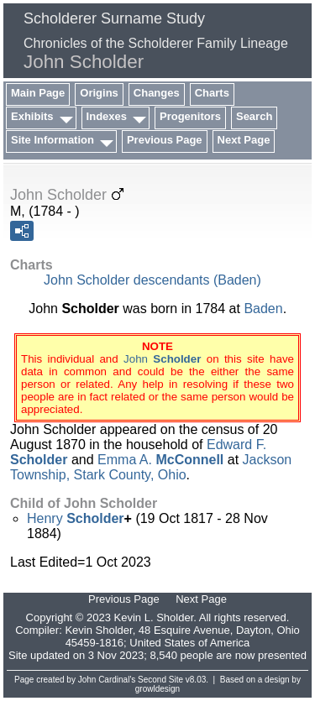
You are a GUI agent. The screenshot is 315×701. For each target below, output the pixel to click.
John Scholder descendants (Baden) (152, 280)
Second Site (160, 679)
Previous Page (164, 139)
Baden (263, 308)
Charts (212, 92)
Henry (75, 518)
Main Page (38, 92)
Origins (99, 92)
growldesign (157, 688)
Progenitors (190, 116)
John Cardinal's (107, 679)
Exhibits (32, 116)
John (162, 359)
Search (254, 116)
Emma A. (160, 460)
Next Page (244, 139)
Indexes (107, 116)
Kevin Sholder (98, 630)
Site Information (52, 139)
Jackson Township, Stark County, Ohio (150, 467)
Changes (157, 92)
